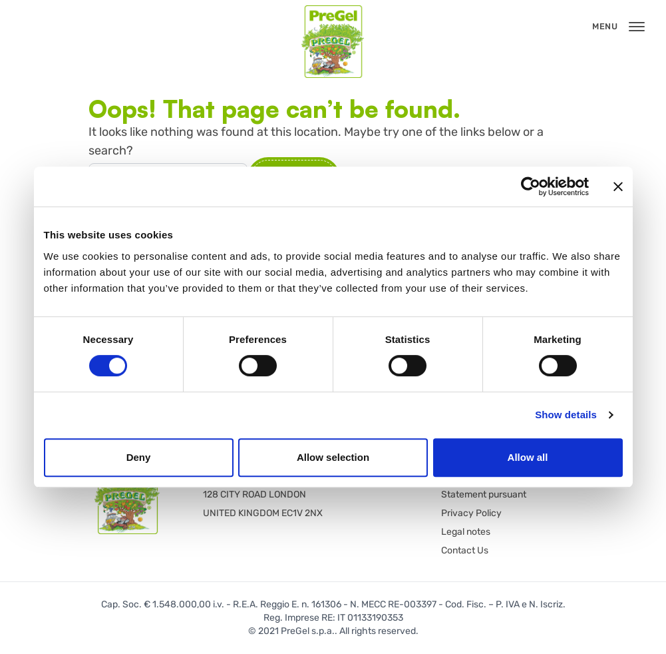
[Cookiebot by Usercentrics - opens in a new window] (530, 186)
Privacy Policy (471, 513)
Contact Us (464, 550)
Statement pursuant (483, 494)
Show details (566, 414)
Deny (138, 457)
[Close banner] (618, 186)
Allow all (528, 457)
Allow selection (333, 457)
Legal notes (465, 531)
